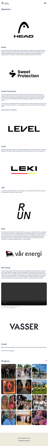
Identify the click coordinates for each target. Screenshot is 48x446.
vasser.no (12, 350)
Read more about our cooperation (9, 109)
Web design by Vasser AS (24, 440)
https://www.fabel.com (11, 307)
